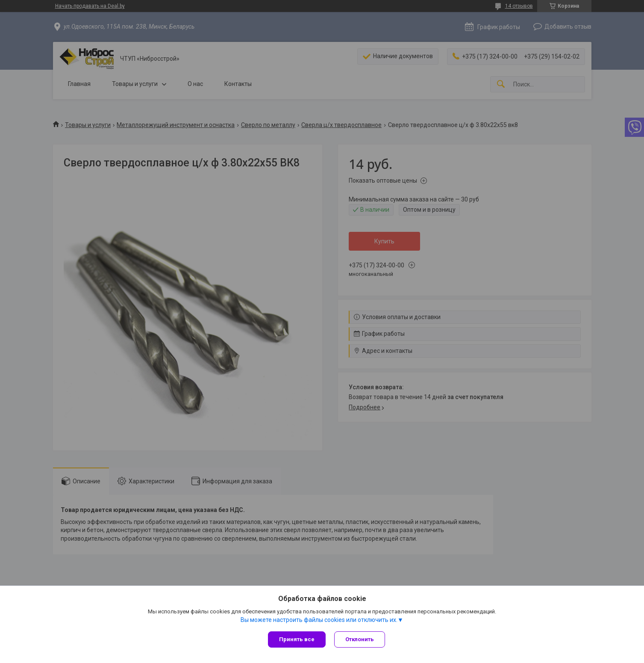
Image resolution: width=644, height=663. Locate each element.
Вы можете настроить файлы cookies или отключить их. (319, 619)
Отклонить (359, 639)
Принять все (297, 639)
